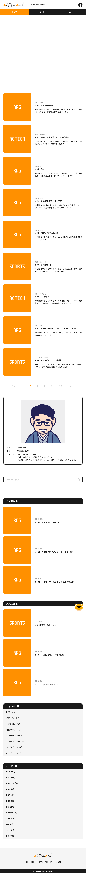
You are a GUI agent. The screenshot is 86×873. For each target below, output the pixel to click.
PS (10, 806)
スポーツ (13, 717)
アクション (14, 723)
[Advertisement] (43, 31)
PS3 (10, 789)
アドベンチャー (16, 741)
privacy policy (45, 862)
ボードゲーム (15, 753)
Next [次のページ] (71, 386)
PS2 (10, 800)
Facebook (29, 862)
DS (10, 824)
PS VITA (12, 783)
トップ (14, 12)
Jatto (58, 862)
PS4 (11, 777)
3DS (11, 818)
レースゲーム (14, 747)
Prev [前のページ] (14, 386)
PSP (10, 795)
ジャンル (43, 12)
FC (10, 836)
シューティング (15, 735)
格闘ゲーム (14, 729)
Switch (12, 812)
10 (60, 386)
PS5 (11, 771)
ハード (71, 12)
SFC (10, 830)
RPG (11, 712)
